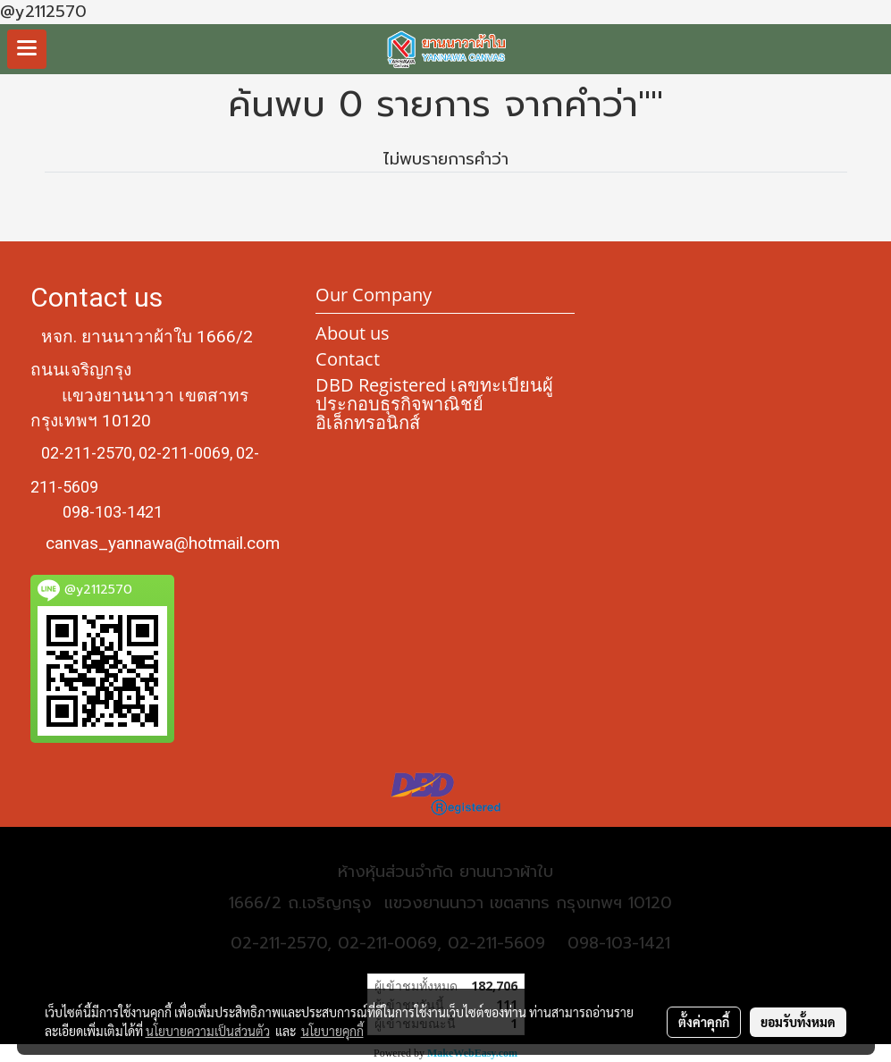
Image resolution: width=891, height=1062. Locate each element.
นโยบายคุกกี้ (332, 1031)
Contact (347, 359)
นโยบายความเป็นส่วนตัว (208, 1031)
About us (352, 333)
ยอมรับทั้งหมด (798, 1022)
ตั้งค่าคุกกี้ (703, 1022)
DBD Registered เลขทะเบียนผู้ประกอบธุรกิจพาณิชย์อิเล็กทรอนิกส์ (434, 403)
